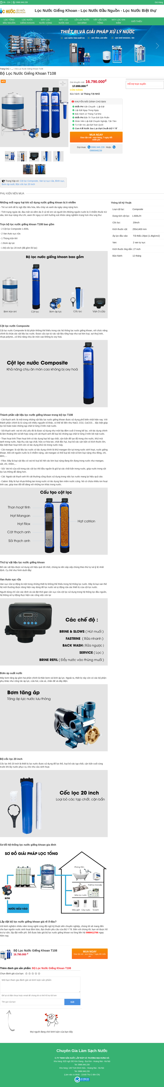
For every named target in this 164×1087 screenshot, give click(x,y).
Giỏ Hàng (159, 2)
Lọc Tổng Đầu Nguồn (9, 21)
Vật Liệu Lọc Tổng (100, 21)
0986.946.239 (20, 2)
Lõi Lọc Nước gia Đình (82, 21)
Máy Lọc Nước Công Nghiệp (45, 22)
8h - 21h (5, 2)
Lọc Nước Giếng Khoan (27, 21)
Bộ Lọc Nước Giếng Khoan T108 (28, 73)
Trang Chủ (4, 69)
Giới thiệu (136, 21)
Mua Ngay (96, 137)
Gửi (72, 1002)
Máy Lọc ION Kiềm (118, 21)
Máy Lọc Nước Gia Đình (64, 22)
